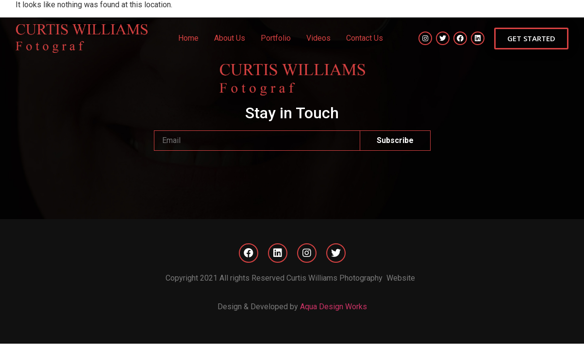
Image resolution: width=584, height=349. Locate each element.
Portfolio (276, 38)
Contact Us (364, 38)
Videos (318, 38)
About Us (229, 38)
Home (188, 38)
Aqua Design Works (333, 306)
